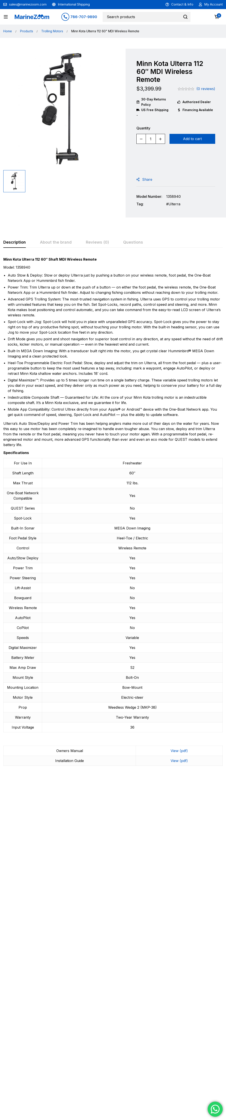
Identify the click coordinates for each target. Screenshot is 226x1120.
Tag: (140, 204)
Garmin (14, 868)
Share (147, 179)
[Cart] (216, 16)
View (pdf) (179, 751)
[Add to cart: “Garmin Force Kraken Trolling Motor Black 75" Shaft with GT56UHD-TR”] (140, 894)
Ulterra (174, 204)
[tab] (14, 242)
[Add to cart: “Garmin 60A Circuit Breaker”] (86, 894)
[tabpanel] (113, 514)
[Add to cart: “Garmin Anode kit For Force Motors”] (195, 894)
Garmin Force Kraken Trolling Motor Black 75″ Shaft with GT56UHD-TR (138, 881)
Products (26, 31)
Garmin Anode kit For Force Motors (193, 876)
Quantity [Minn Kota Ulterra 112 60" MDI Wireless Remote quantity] (143, 128)
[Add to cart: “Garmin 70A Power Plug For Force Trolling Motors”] (31, 894)
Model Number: (149, 196)
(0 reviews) (205, 89)
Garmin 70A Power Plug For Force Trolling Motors (30, 879)
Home (7, 31)
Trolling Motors (52, 31)
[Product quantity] (150, 139)
